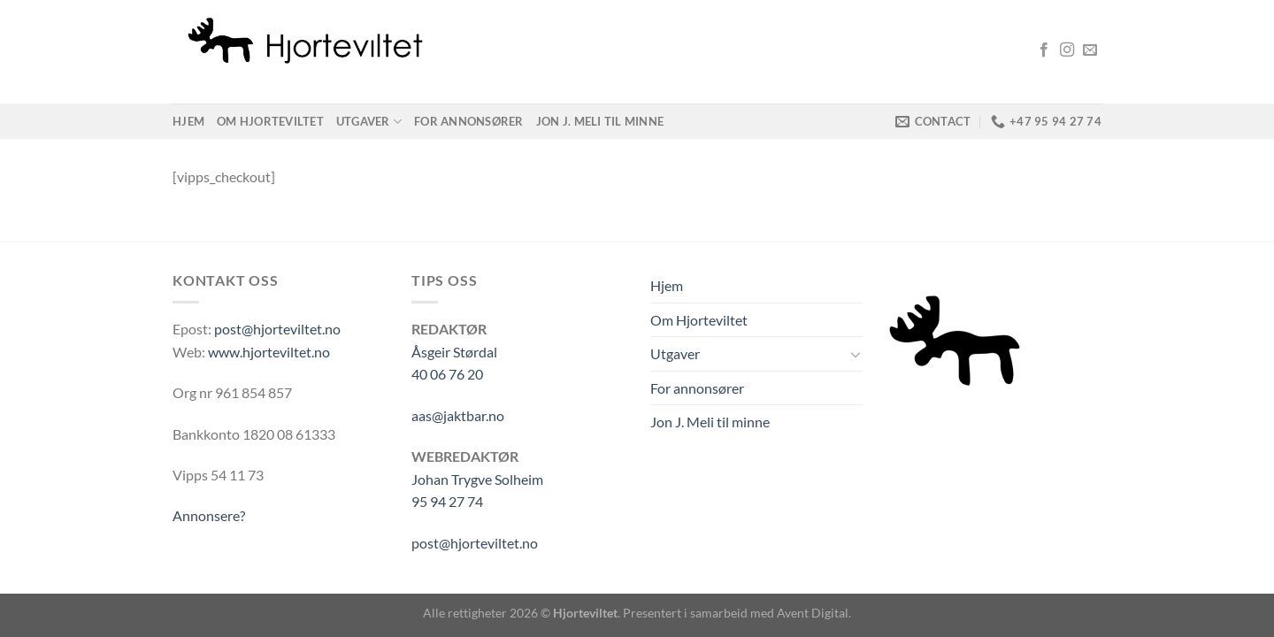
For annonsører (469, 121)
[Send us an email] (1090, 50)
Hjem (188, 121)
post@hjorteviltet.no (277, 328)
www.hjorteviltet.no (269, 351)
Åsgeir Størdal (454, 351)
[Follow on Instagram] (1067, 50)
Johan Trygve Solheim (477, 479)
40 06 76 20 (447, 373)
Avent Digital (812, 612)
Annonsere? (209, 515)
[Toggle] (855, 354)
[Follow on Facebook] (1044, 50)
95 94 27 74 (447, 501)
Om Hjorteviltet (270, 121)
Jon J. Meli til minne (600, 121)
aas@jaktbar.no (457, 415)
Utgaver (369, 121)
